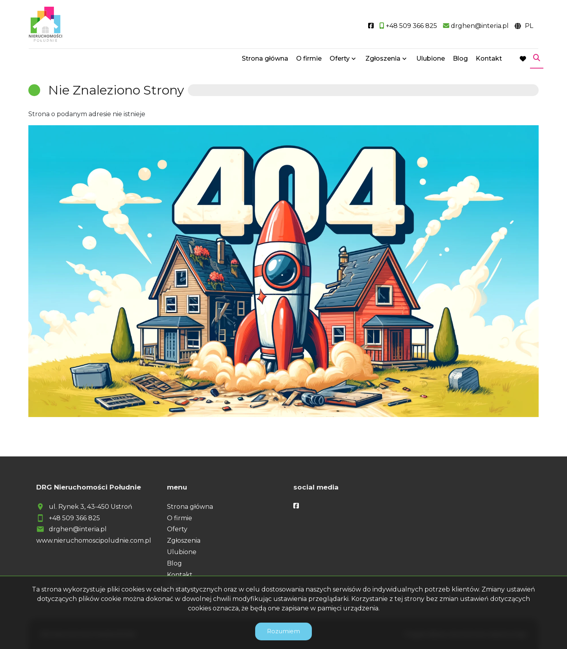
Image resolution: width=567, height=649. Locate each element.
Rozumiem (283, 631)
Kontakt (489, 60)
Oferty (340, 60)
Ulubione (430, 60)
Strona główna (265, 60)
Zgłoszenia (382, 60)
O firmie (309, 60)
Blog (460, 60)
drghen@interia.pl (78, 529)
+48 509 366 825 (74, 518)
